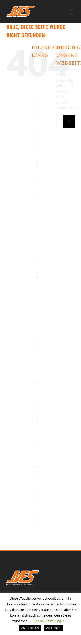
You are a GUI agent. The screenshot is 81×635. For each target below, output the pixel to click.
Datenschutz (50, 94)
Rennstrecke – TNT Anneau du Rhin (50, 294)
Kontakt (46, 166)
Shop (44, 405)
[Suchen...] (59, 121)
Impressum (49, 161)
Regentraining (51, 277)
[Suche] (69, 121)
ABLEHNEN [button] (53, 628)
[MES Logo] (22, 572)
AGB (43, 66)
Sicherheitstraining (55, 411)
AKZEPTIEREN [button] (30, 628)
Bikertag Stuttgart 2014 (47, 83)
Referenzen (49, 272)
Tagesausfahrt (52, 466)
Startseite (48, 416)
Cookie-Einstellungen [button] (49, 621)
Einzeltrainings (52, 100)
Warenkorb (49, 516)
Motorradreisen (53, 172)
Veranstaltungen (54, 511)
